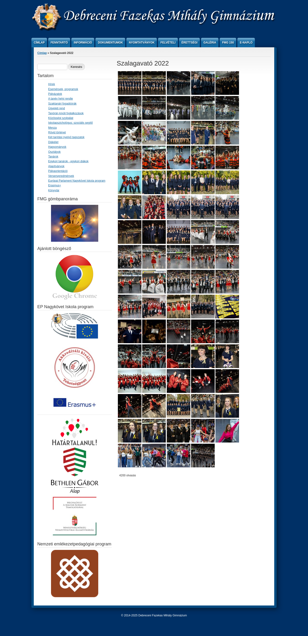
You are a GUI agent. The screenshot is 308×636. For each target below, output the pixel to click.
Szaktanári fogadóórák (62, 103)
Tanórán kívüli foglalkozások (66, 113)
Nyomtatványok (141, 42)
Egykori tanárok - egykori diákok (68, 161)
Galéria (209, 42)
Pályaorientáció (58, 171)
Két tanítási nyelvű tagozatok (66, 137)
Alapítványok (56, 166)
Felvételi (167, 42)
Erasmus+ (54, 185)
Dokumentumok (110, 42)
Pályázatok (55, 94)
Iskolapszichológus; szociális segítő (70, 122)
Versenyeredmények (61, 176)
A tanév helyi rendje (60, 98)
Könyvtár (53, 190)
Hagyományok (57, 147)
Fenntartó (59, 42)
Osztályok (54, 152)
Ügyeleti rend (56, 108)
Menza (52, 127)
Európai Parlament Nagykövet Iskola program (76, 180)
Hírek (51, 84)
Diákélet (53, 142)
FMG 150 (228, 42)
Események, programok (63, 89)
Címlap (39, 42)
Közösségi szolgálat (60, 118)
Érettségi (189, 42)
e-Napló (246, 42)
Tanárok (53, 156)
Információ (83, 42)
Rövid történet (57, 132)
